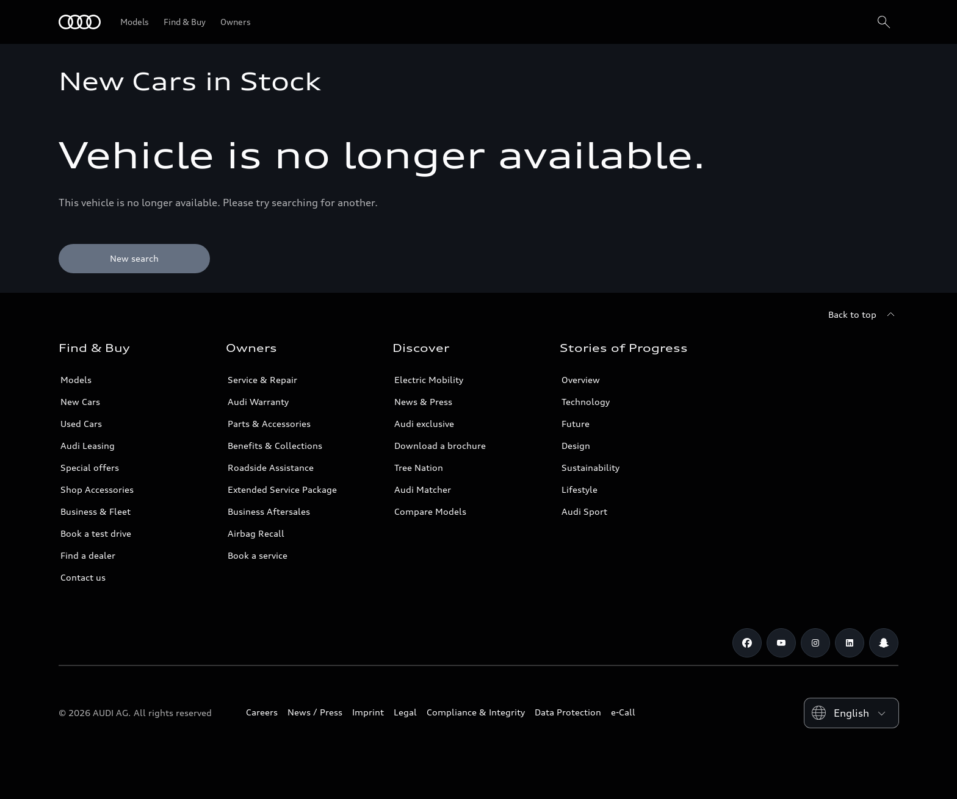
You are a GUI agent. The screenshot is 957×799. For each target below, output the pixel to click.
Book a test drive (95, 533)
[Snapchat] (883, 642)
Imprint (368, 712)
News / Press (314, 712)
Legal (405, 712)
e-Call (623, 712)
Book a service (257, 555)
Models (76, 379)
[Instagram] (815, 642)
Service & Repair (262, 379)
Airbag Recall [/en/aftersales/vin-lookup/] (256, 533)
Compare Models (430, 511)
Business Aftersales (269, 511)
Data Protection (568, 712)
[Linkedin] (849, 642)
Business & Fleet (95, 511)
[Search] (883, 22)
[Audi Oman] (80, 22)
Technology (586, 401)
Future (576, 423)
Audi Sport (584, 511)
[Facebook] (747, 642)
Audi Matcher (422, 489)
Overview (581, 379)
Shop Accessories (97, 489)
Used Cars (81, 423)
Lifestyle (580, 489)
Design (576, 445)
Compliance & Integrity (476, 712)
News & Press (423, 401)
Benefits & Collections (275, 445)
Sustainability (590, 467)
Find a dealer (87, 555)
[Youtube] (781, 642)
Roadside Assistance (271, 467)
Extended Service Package (282, 489)
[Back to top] (863, 314)
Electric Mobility (428, 379)
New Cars (80, 401)
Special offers (89, 467)
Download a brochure (440, 445)
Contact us (83, 577)
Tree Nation (418, 467)
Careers (262, 712)
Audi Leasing (87, 445)
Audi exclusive (424, 423)
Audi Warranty (258, 401)
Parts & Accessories (269, 423)
